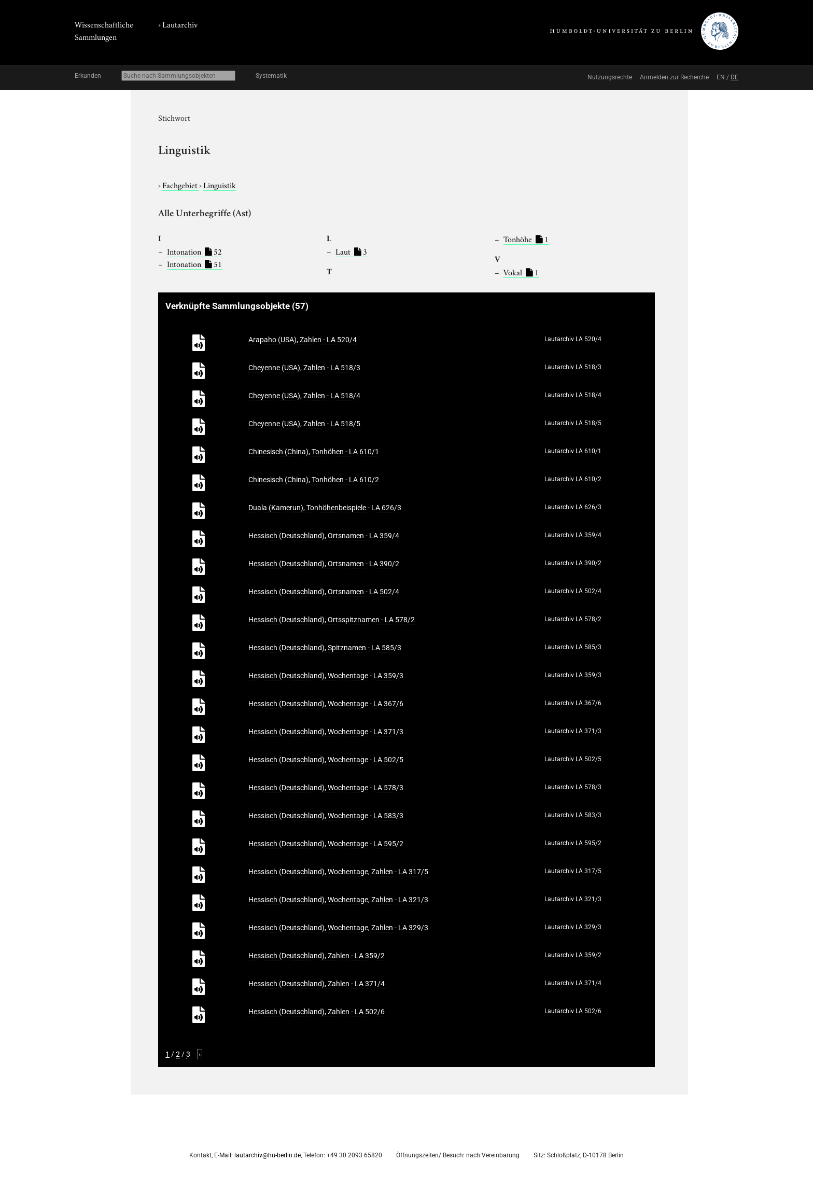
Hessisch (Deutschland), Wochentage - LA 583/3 (325, 815)
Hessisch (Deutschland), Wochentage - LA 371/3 (325, 731)
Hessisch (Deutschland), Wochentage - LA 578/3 (325, 787)
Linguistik (219, 184)
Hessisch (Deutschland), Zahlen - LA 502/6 (316, 1011)
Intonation (194, 251)
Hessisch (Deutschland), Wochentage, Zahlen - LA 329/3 (338, 927)
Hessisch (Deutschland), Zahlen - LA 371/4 (316, 983)
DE (734, 77)
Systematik (271, 75)
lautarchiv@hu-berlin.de (267, 1155)
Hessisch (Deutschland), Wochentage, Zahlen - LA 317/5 (338, 871)
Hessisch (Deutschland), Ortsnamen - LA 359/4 (323, 535)
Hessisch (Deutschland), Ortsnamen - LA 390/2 (323, 563)
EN (721, 77)
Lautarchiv (180, 24)
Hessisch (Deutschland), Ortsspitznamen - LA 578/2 (331, 619)
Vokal (521, 271)
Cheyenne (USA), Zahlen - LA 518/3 (304, 367)
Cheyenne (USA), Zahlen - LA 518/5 (304, 423)
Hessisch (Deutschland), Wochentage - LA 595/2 (325, 843)
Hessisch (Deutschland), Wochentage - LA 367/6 (325, 703)
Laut (351, 251)
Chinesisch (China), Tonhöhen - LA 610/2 (313, 479)
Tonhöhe (526, 238)
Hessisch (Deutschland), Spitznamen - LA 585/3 (324, 647)
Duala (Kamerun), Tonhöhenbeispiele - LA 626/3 (324, 507)
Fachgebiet (180, 184)
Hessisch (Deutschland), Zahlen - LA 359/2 (316, 955)
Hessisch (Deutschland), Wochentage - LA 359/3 (325, 675)
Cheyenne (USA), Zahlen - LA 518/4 (304, 395)
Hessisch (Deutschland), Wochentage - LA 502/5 (325, 759)
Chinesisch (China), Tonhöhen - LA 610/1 (313, 451)
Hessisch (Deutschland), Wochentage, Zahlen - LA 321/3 (338, 899)
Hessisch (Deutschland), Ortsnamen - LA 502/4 (323, 591)
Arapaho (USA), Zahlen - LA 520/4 (302, 339)
